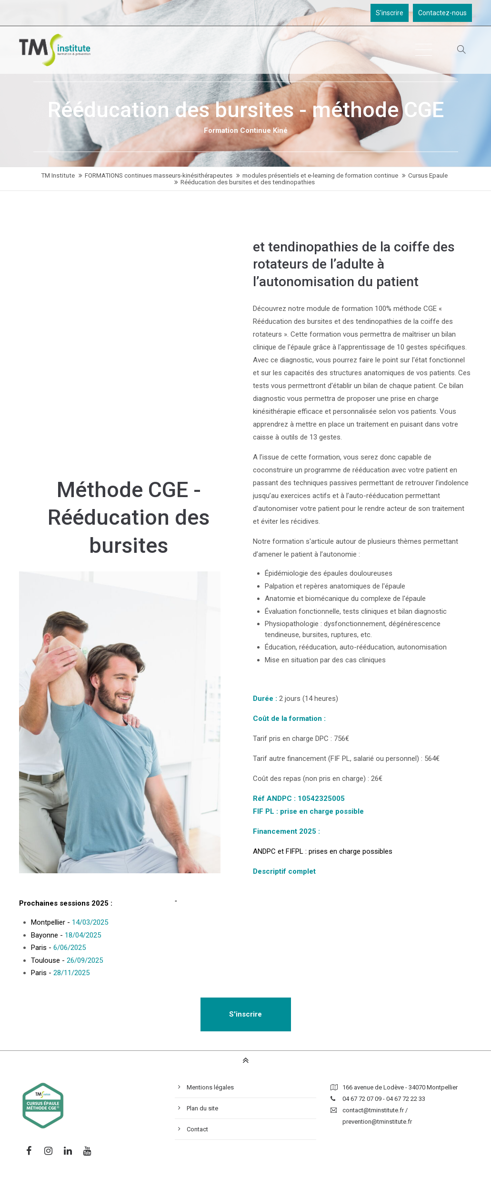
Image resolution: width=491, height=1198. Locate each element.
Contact (197, 1129)
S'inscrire (389, 13)
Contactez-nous (442, 13)
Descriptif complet (284, 871)
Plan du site (202, 1108)
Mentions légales (210, 1087)
